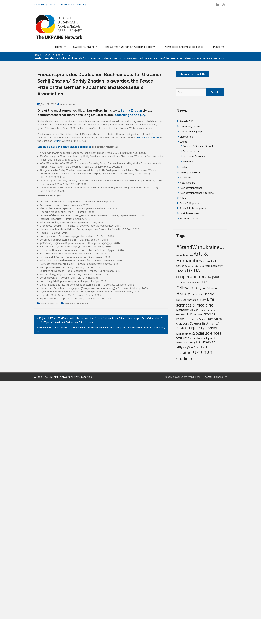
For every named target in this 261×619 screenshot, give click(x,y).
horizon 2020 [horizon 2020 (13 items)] (197, 294)
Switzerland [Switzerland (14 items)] (181, 342)
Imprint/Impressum (45, 4)
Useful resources (189, 213)
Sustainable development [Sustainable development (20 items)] (201, 338)
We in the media (189, 218)
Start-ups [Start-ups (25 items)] (182, 338)
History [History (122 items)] (183, 293)
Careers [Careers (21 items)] (206, 265)
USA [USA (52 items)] (194, 359)
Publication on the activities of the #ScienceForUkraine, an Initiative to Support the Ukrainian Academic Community (100, 327)
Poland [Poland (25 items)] (180, 319)
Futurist (57, 140)
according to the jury (129, 115)
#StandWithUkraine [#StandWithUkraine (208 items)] (198, 247)
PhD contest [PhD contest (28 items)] (194, 314)
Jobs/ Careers (187, 182)
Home (58, 47)
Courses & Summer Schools (198, 146)
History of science (190, 172)
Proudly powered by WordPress (182, 376)
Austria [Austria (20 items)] (206, 261)
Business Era (220, 376)
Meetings (188, 161)
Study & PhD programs (193, 208)
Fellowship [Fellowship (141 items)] (186, 288)
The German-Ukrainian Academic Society (129, 47)
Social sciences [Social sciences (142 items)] (207, 333)
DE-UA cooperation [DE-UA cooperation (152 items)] (188, 274)
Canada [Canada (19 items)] (180, 265)
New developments (191, 187)
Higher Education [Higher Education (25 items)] (208, 288)
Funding (184, 167)
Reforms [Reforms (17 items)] (203, 319)
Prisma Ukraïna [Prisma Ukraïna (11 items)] (191, 319)
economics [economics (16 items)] (195, 282)
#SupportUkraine (83, 47)
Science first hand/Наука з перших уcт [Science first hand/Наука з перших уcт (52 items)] (197, 325)
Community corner (190, 126)
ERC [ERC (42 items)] (204, 282)
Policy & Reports (189, 203)
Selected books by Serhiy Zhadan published (64, 146)
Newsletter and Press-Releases (184, 47)
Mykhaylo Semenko (148, 137)
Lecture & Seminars (194, 156)
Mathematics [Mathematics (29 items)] (184, 310)
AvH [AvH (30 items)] (213, 261)
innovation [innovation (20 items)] (192, 299)
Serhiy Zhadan (131, 110)
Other (183, 198)
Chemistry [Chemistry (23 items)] (217, 265)
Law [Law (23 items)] (204, 299)
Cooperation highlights (192, 131)
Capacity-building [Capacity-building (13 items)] (193, 266)
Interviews (186, 177)
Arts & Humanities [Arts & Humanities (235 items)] (192, 257)
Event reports (191, 151)
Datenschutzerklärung (73, 4)
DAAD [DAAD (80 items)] (181, 270)
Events (183, 141)
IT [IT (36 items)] (200, 300)
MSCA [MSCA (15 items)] (196, 310)
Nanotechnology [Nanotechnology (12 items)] (207, 310)
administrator (68, 104)
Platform (218, 47)
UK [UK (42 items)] (198, 342)
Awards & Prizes (50, 303)
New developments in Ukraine (197, 192)
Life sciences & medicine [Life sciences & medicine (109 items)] (195, 302)
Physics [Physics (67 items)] (209, 314)
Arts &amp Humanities (77, 303)
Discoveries (186, 136)
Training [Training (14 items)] (191, 342)
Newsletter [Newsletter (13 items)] (181, 314)
